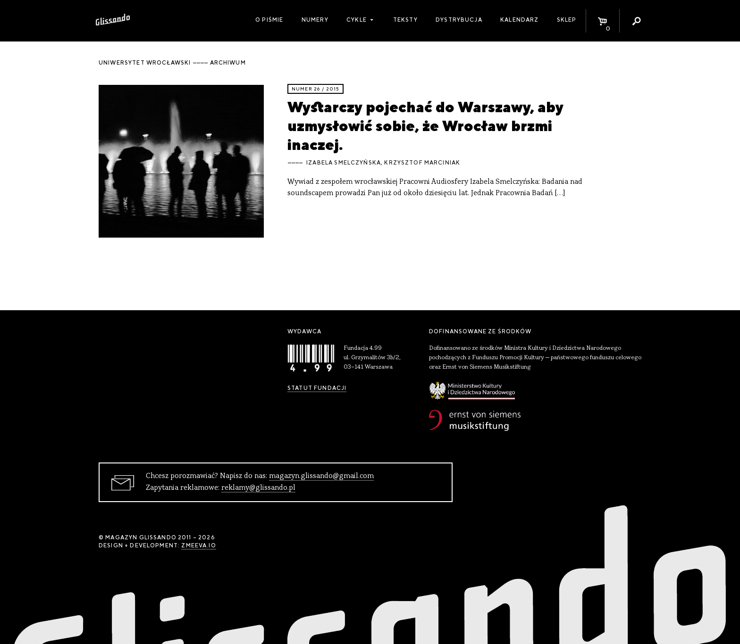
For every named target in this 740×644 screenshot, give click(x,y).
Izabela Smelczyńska (343, 162)
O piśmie (269, 20)
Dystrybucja (459, 20)
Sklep (567, 20)
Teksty (405, 20)
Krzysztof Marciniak (422, 162)
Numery (315, 20)
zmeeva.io (198, 545)
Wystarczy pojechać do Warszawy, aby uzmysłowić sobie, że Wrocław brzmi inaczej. (425, 126)
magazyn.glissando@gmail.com (321, 476)
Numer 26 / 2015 (315, 88)
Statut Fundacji (316, 388)
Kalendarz (519, 20)
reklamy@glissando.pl (258, 488)
